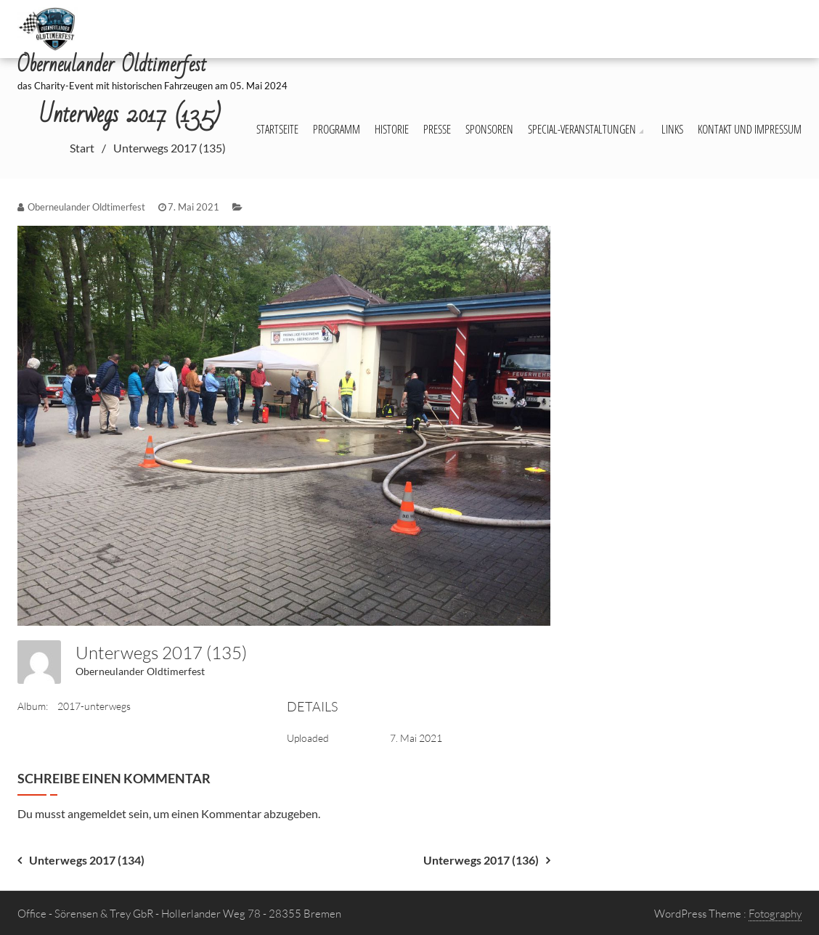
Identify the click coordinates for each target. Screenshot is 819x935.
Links (672, 129)
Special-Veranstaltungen (582, 129)
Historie (392, 129)
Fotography (775, 913)
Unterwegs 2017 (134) (86, 860)
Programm (336, 129)
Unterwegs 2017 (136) (481, 860)
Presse (437, 129)
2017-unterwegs (94, 706)
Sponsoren (489, 129)
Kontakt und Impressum (750, 129)
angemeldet (97, 813)
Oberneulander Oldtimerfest (140, 671)
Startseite (277, 129)
